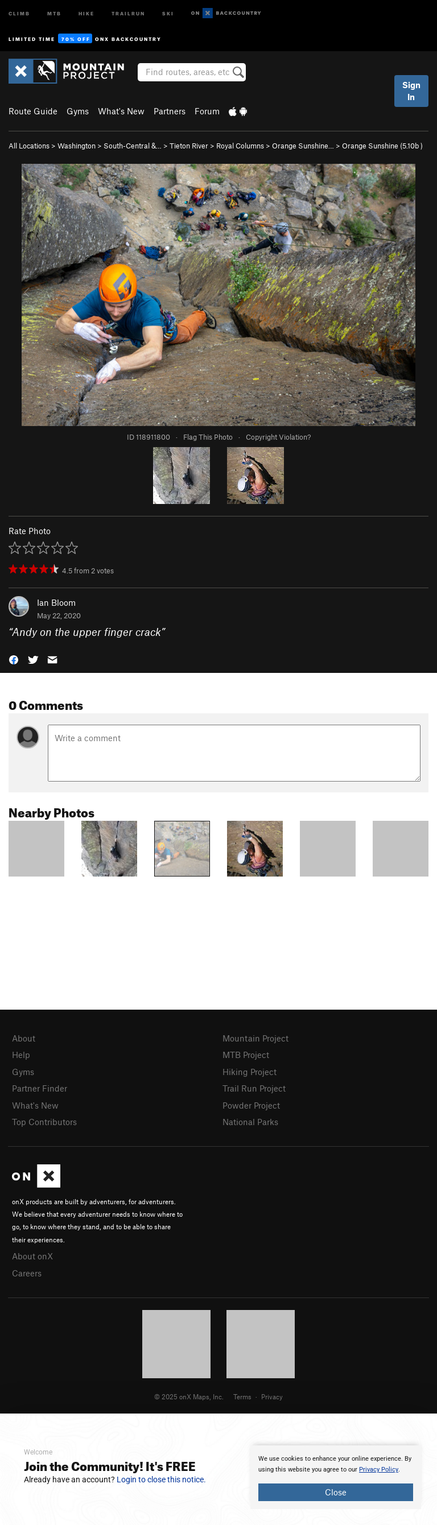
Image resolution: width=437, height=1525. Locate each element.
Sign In (411, 91)
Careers (27, 1273)
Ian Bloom (56, 602)
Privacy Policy (378, 1469)
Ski (168, 12)
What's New (121, 111)
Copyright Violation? (278, 436)
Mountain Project (255, 1038)
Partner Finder (39, 1088)
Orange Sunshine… (303, 145)
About (23, 1038)
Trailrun (128, 12)
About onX (32, 1256)
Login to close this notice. (161, 1479)
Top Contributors (44, 1122)
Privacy (272, 1396)
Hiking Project (249, 1072)
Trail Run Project (254, 1088)
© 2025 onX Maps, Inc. (189, 1396)
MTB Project (245, 1054)
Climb (19, 12)
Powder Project (251, 1105)
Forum (207, 111)
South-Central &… (133, 145)
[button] (14, 658)
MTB (54, 12)
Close (336, 1492)
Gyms (78, 111)
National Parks (250, 1122)
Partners (169, 111)
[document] (335, 1477)
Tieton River (189, 145)
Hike (86, 12)
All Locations (29, 145)
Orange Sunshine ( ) (382, 145)
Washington (76, 145)
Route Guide (33, 111)
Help (21, 1054)
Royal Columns (240, 145)
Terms (242, 1396)
